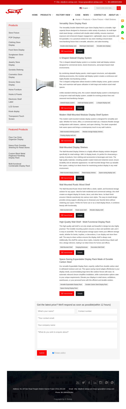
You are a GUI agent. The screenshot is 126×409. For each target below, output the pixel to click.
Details (79, 51)
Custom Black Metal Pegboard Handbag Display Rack (17, 156)
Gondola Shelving (16, 70)
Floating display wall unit (68, 135)
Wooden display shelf (96, 210)
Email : (71, 389)
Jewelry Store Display (14, 63)
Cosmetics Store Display (15, 76)
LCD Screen (14, 107)
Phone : (58, 392)
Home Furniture (15, 90)
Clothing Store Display (14, 43)
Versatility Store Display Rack (73, 23)
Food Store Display (16, 50)
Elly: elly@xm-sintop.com (67, 2)
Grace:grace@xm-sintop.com (90, 2)
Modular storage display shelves (92, 132)
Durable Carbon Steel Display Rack (96, 284)
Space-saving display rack (107, 172)
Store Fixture (97, 19)
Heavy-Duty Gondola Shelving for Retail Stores (19, 146)
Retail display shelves (89, 172)
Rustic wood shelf (81, 210)
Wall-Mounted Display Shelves (73, 147)
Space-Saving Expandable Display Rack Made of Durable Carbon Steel (86, 260)
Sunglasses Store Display (16, 56)
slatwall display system (67, 103)
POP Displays (14, 38)
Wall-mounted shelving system (69, 132)
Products (86, 19)
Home (76, 19)
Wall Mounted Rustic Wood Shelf (74, 184)
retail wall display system (85, 103)
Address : (16, 389)
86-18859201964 (115, 2)
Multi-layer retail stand (86, 46)
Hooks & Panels (15, 94)
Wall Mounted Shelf (66, 247)
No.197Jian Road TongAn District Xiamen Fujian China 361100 (42, 389)
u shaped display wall (103, 103)
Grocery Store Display (14, 83)
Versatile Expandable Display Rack (71, 284)
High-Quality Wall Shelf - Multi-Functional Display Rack (84, 222)
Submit (41, 353)
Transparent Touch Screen (16, 117)
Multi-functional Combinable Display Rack (19, 165)
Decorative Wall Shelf (97, 247)
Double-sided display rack (68, 46)
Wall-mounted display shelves (69, 172)
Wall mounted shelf (66, 210)
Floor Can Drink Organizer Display (16, 138)
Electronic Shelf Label (15, 100)
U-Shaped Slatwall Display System (75, 58)
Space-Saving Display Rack (69, 288)
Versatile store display (103, 46)
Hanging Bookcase (82, 247)
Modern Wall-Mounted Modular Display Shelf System (84, 115)
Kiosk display (14, 111)
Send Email (66, 51)
